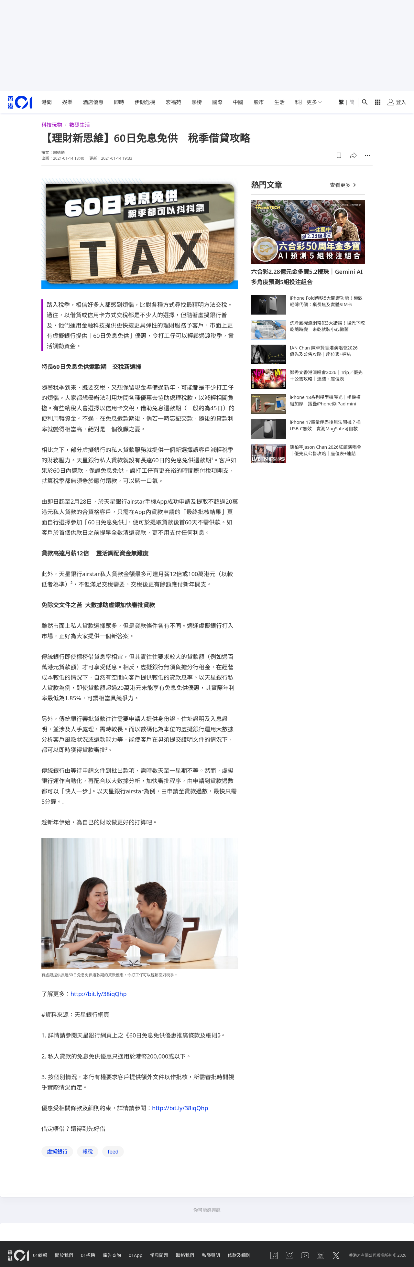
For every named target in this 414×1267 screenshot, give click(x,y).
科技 (300, 102)
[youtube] (305, 1255)
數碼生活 (79, 124)
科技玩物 (51, 124)
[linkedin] (320, 1255)
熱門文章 (266, 184)
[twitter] (336, 1255)
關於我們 (64, 1255)
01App (135, 1255)
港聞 (46, 102)
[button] (339, 155)
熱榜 (196, 102)
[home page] (20, 102)
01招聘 (88, 1255)
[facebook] (274, 1255)
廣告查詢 (112, 1255)
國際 (217, 102)
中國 (238, 102)
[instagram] (289, 1255)
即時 (119, 102)
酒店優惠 (93, 102)
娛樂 (67, 102)
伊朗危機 (145, 102)
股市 (259, 102)
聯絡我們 (185, 1255)
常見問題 (159, 1255)
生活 (279, 102)
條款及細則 (239, 1255)
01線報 (40, 1255)
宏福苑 (173, 102)
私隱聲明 (211, 1255)
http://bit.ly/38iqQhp (99, 994)
